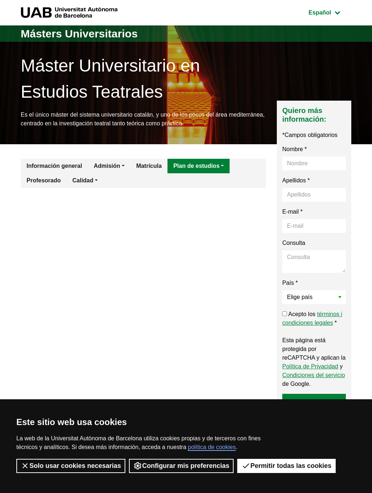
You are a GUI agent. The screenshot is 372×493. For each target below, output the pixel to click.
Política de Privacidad (310, 366)
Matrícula (149, 166)
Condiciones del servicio (313, 375)
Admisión (107, 166)
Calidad (82, 180)
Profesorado (44, 180)
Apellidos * (296, 180)
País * (290, 283)
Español (329, 12)
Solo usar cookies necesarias (71, 465)
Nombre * (294, 149)
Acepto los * (312, 318)
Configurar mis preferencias (181, 465)
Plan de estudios (196, 166)
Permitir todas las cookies (286, 465)
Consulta (293, 243)
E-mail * (292, 212)
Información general (54, 166)
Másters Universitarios (79, 34)
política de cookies (212, 447)
